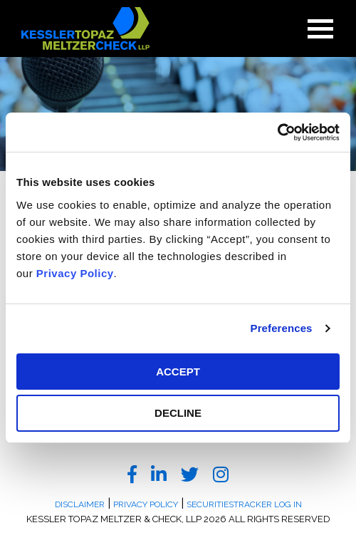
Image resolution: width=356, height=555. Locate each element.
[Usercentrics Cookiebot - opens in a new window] (277, 132)
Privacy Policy (75, 273)
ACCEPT (178, 371)
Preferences (282, 328)
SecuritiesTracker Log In (244, 504)
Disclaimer (80, 504)
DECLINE (178, 413)
